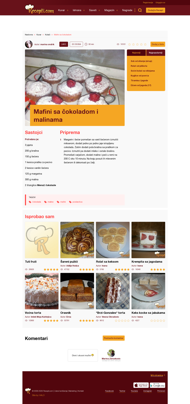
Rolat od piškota (139, 66)
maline (51, 202)
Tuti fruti (42, 246)
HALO (41, 395)
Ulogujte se (160, 3)
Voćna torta (42, 297)
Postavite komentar (113, 338)
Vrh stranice (157, 375)
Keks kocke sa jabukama (148, 297)
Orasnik (77, 297)
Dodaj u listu (158, 44)
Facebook (109, 391)
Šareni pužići (77, 246)
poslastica (77, 202)
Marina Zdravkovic (111, 358)
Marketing (72, 391)
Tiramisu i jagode (139, 80)
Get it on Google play (157, 385)
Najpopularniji (155, 52)
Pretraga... (140, 10)
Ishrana (77, 10)
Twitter (122, 391)
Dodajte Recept (155, 10)
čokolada (36, 202)
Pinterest (161, 391)
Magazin (109, 10)
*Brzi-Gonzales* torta (113, 297)
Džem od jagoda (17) (141, 85)
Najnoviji (136, 52)
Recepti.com (39, 9)
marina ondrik (47, 44)
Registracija (148, 3)
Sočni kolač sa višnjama (143, 70)
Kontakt (81, 391)
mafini (63, 202)
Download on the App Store (141, 385)
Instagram (147, 391)
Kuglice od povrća (140, 75)
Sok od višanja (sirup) (141, 61)
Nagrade (127, 10)
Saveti (92, 10)
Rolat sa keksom (113, 246)
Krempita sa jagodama (148, 246)
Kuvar (61, 10)
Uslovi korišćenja (60, 391)
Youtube (134, 391)
